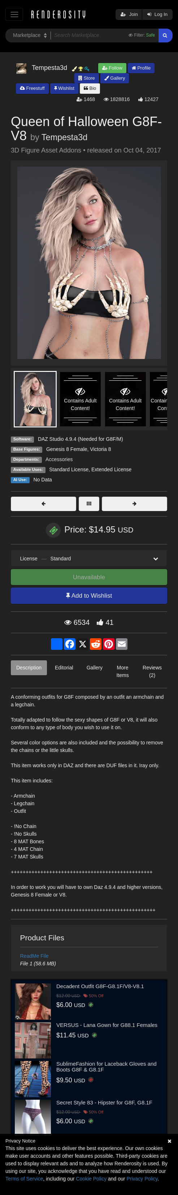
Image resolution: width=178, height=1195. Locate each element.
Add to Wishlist (89, 595)
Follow (112, 68)
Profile (141, 68)
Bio (90, 88)
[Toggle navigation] (14, 14)
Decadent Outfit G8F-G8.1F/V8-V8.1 (100, 986)
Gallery (114, 78)
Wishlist (64, 88)
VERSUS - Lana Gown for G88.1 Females (106, 1025)
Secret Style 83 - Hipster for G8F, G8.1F (104, 1102)
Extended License (111, 469)
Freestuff (32, 88)
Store (86, 78)
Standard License (68, 469)
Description (29, 667)
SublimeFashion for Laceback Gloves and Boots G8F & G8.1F (106, 1067)
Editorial (64, 667)
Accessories (59, 459)
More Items (122, 671)
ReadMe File (34, 956)
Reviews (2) (152, 671)
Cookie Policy (91, 1179)
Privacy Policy (141, 1179)
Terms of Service (24, 1179)
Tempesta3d (64, 137)
